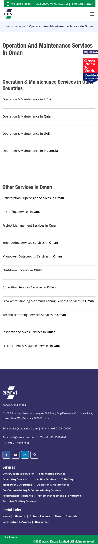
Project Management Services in (30, 225)
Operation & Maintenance (53, 484)
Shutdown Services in (23, 270)
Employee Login (82, 4)
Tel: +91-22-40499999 (53, 437)
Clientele (71, 516)
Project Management (50, 495)
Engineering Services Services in (30, 243)
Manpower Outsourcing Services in (32, 256)
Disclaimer (42, 522)
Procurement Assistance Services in (32, 346)
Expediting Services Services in (29, 287)
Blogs (58, 516)
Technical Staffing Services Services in (34, 315)
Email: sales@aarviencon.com (20, 428)
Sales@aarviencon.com (52, 4)
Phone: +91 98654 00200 (56, 428)
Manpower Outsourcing (17, 484)
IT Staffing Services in (22, 212)
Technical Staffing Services (19, 501)
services (20, 26)
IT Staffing (67, 479)
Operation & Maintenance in (27, 99)
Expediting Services (15, 479)
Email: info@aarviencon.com (19, 437)
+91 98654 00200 (21, 4)
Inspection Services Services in (29, 332)
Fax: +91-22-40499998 (16, 443)
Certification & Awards (17, 522)
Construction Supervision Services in (33, 198)
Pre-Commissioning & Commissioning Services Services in (48, 301)
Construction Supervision (19, 473)
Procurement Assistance (18, 495)
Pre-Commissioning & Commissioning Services (32, 490)
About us (20, 516)
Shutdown (74, 495)
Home (6, 26)
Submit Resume (40, 516)
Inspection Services (44, 479)
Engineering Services (52, 473)
